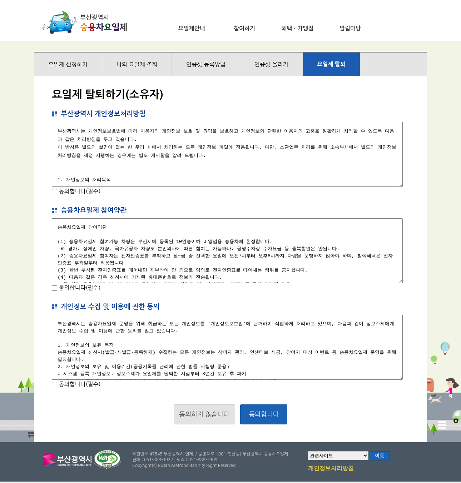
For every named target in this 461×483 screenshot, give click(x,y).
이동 (379, 455)
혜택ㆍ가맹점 (297, 28)
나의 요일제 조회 (137, 64)
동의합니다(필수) (78, 191)
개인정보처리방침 (331, 469)
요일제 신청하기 (68, 64)
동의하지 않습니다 (204, 414)
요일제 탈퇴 (331, 64)
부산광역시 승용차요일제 (87, 22)
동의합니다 (264, 414)
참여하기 (244, 28)
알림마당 (350, 28)
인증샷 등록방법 (205, 64)
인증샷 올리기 (271, 64)
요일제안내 (191, 28)
